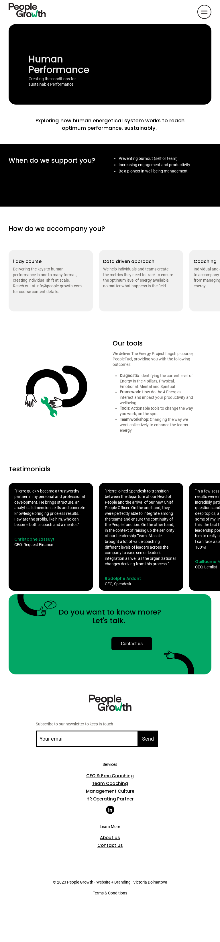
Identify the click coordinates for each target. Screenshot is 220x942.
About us (110, 838)
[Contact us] (131, 643)
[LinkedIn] (110, 810)
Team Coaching (110, 783)
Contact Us (110, 845)
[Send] (148, 739)
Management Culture (110, 791)
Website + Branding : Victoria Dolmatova (131, 882)
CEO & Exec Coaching (110, 776)
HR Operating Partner (110, 799)
